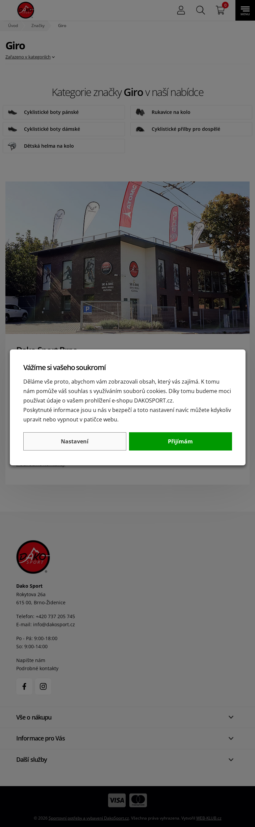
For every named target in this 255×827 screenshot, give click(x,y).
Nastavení (74, 441)
